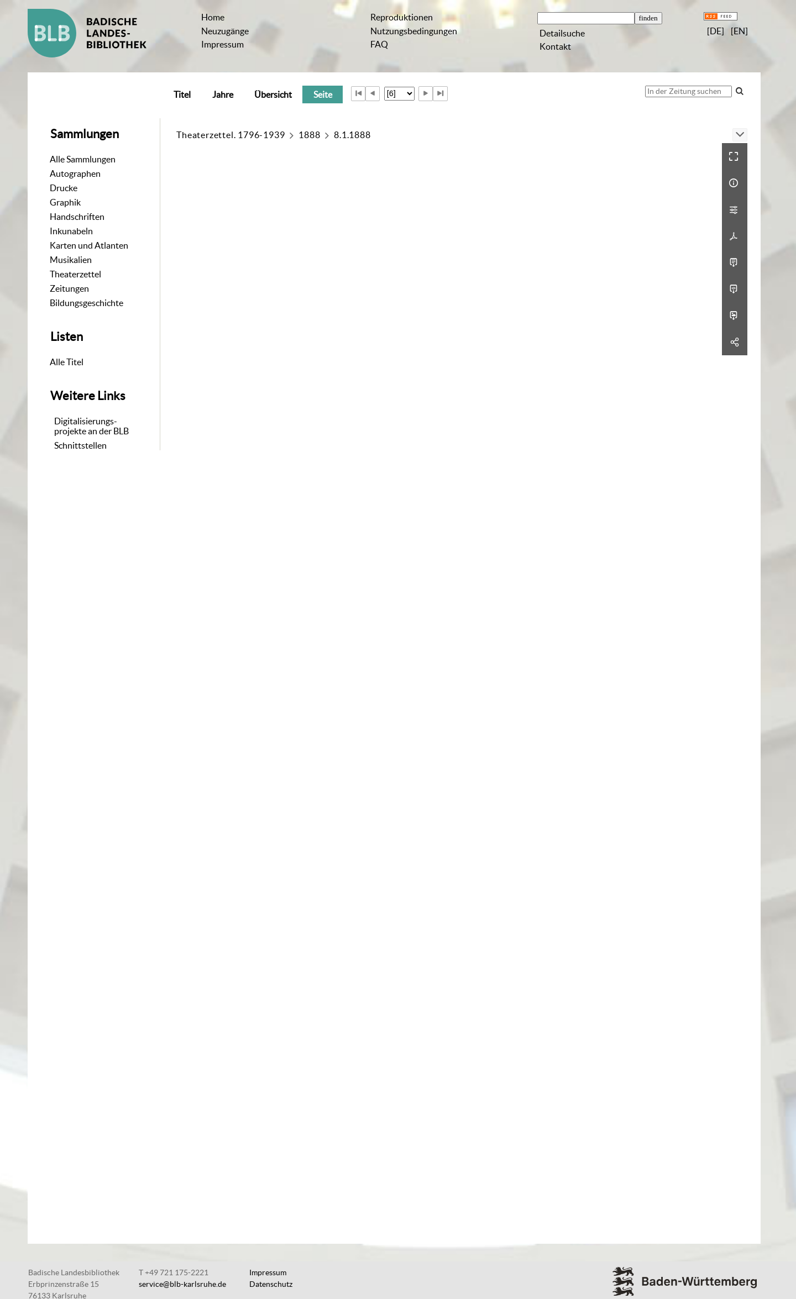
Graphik (65, 202)
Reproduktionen (401, 17)
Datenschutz (270, 1284)
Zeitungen (69, 288)
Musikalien (71, 260)
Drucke (63, 188)
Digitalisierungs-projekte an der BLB (91, 426)
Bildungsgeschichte (86, 303)
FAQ (379, 44)
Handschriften (77, 217)
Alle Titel (66, 362)
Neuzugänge (225, 31)
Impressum (222, 44)
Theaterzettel (75, 274)
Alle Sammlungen (83, 159)
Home (212, 17)
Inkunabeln (71, 231)
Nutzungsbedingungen (413, 31)
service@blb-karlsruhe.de (182, 1284)
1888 (309, 135)
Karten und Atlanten (89, 245)
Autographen (75, 173)
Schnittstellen (80, 445)
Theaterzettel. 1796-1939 (230, 135)
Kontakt (555, 46)
